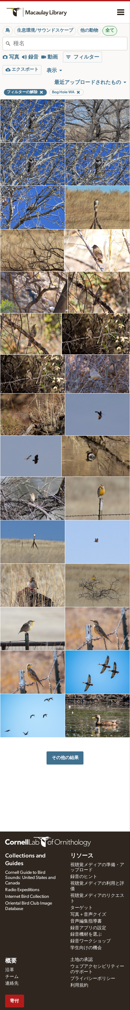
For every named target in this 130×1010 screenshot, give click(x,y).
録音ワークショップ (90, 941)
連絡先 (12, 983)
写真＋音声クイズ (88, 914)
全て (109, 30)
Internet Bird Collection (27, 896)
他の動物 (89, 30)
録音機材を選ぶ (86, 934)
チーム (12, 976)
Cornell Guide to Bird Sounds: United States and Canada (30, 878)
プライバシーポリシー (92, 978)
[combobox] (70, 43)
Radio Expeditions (22, 890)
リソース (81, 856)
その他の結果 (65, 757)
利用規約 (79, 985)
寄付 (14, 1000)
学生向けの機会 (86, 948)
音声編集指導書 (86, 921)
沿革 (9, 970)
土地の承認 (81, 959)
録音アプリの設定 (88, 928)
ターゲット (81, 908)
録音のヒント (83, 876)
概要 (11, 961)
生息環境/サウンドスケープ (45, 30)
